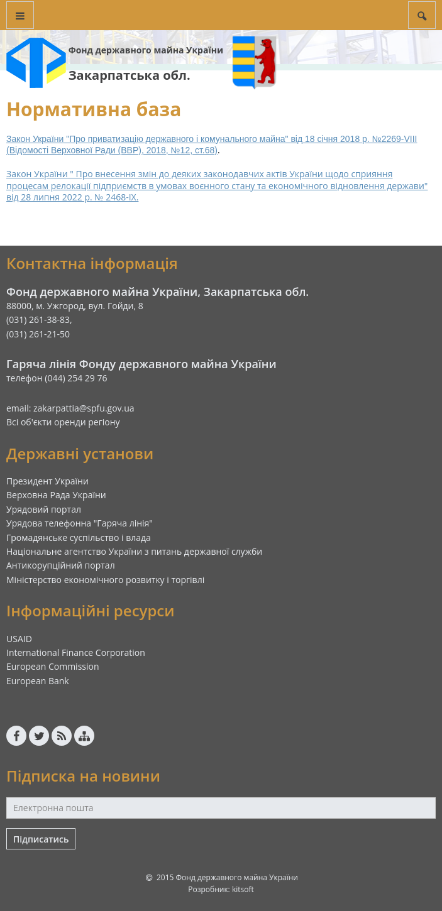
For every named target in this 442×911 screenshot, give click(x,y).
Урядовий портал (43, 509)
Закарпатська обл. (130, 75)
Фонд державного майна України (146, 50)
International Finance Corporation (75, 652)
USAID (19, 639)
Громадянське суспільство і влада (78, 537)
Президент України (47, 481)
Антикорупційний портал (60, 565)
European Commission (52, 666)
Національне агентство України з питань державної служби (134, 551)
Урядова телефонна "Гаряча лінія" (79, 523)
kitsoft (243, 889)
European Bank (37, 681)
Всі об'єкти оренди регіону (63, 422)
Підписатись (41, 839)
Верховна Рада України (56, 495)
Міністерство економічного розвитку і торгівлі (105, 580)
